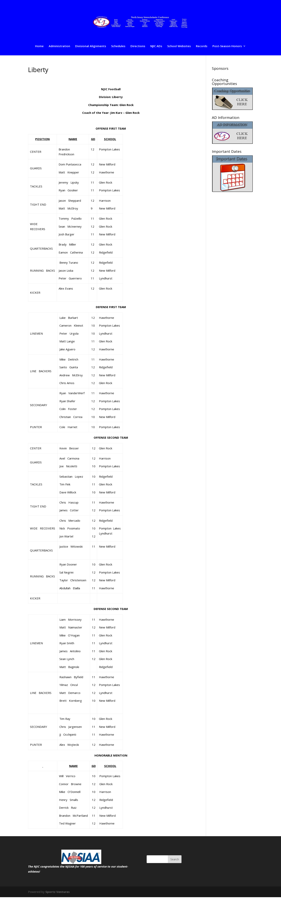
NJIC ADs (156, 46)
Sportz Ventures (57, 892)
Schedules (118, 46)
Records (201, 46)
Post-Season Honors (227, 46)
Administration (59, 46)
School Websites (179, 46)
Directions (137, 46)
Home (39, 46)
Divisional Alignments (90, 46)
